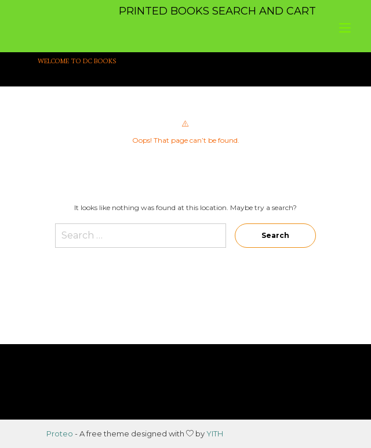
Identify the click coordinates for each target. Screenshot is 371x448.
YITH (214, 433)
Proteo (59, 433)
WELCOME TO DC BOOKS (77, 61)
